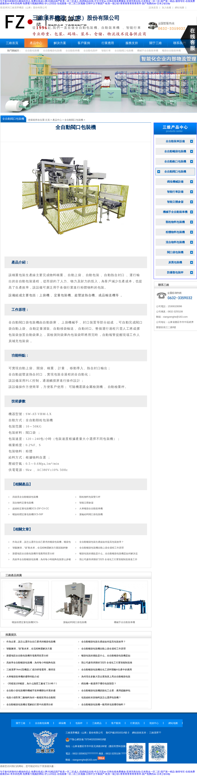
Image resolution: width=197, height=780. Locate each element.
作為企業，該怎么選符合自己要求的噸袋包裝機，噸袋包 (41, 542)
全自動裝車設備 (175, 141)
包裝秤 (78, 723)
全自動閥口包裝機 (124, 50)
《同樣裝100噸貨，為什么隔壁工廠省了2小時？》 (32, 683)
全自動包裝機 (32, 50)
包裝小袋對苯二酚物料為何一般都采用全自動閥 (30, 697)
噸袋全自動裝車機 (171, 50)
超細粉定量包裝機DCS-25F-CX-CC (30, 508)
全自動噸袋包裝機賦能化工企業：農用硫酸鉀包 (105, 690)
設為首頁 (153, 7)
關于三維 (155, 43)
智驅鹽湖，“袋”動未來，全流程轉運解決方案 (29, 648)
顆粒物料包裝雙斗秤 (89, 497)
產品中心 (36, 43)
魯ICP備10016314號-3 (117, 732)
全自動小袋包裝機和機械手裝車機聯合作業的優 (30, 690)
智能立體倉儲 (86, 502)
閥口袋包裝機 (175, 252)
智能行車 (106, 50)
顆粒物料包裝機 (175, 222)
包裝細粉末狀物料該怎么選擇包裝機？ (101, 697)
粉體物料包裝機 (175, 232)
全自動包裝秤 (90, 50)
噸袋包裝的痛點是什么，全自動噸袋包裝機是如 (105, 655)
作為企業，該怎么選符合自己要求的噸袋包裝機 (30, 641)
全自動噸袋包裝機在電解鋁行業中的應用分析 (29, 704)
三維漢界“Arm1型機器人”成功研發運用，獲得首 (31, 669)
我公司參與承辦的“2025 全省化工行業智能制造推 (106, 662)
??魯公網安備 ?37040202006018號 (86, 739)
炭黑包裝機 (175, 262)
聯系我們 (179, 43)
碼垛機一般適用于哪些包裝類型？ (98, 683)
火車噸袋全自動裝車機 (91, 508)
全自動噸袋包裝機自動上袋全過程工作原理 (101, 547)
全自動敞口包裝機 (175, 161)
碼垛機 (62, 723)
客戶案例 (84, 43)
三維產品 (97, 723)
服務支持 (131, 43)
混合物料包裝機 (175, 242)
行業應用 (108, 43)
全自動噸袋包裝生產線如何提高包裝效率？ (103, 641)
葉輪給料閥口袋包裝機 (91, 514)
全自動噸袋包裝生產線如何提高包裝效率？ (101, 542)
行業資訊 (135, 723)
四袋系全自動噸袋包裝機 (25, 497)
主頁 (47, 120)
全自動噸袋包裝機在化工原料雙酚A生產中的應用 (106, 669)
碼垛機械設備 (175, 181)
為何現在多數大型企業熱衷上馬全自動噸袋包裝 (105, 676)
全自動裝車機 (73, 50)
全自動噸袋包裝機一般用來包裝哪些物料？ (103, 704)
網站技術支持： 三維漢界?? (146, 732)
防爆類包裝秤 (175, 272)
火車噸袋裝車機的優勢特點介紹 (22, 676)
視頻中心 (154, 723)
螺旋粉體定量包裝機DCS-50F (27, 514)
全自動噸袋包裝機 (52, 50)
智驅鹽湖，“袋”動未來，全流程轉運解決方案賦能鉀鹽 (40, 547)
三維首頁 (12, 43)
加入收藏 (166, 7)
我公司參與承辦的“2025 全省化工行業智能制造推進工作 (108, 559)
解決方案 (60, 43)
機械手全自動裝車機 (147, 50)
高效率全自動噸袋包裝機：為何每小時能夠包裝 (30, 662)
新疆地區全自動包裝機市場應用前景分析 (33, 553)
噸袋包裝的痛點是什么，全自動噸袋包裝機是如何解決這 (108, 553)
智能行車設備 (175, 191)
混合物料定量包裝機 (22, 502)
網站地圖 (179, 7)
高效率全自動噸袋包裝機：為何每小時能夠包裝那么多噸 (41, 559)
